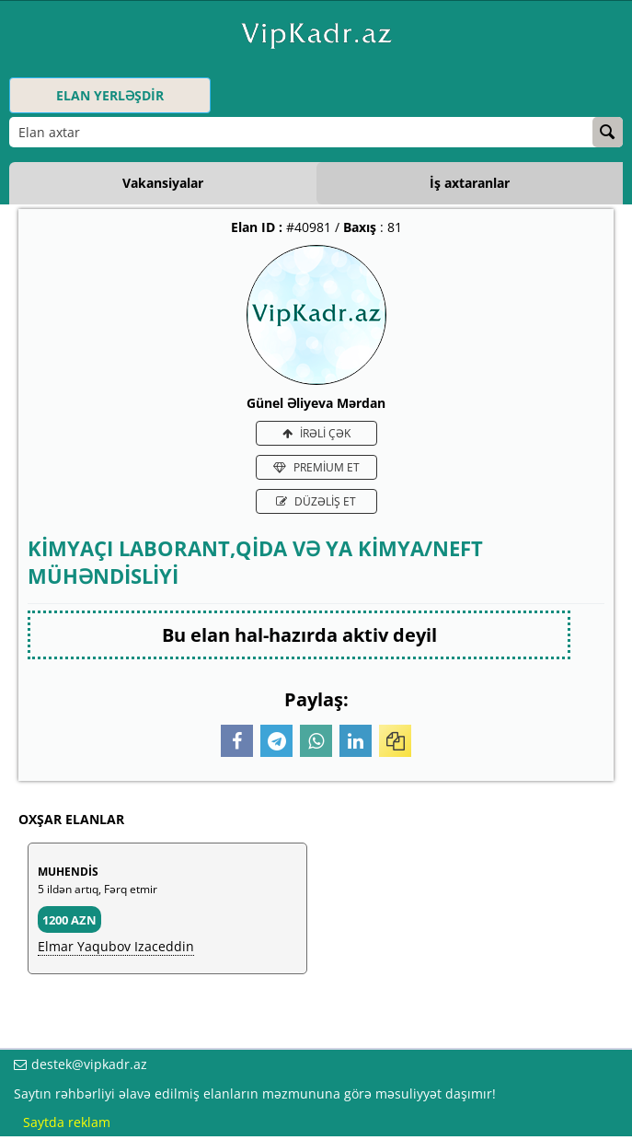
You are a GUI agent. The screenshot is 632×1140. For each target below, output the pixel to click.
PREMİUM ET (316, 467)
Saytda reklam (66, 1122)
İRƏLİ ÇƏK (316, 433)
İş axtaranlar (470, 183)
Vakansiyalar (162, 183)
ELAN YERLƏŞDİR (110, 95)
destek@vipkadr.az (89, 1064)
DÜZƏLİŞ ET (316, 501)
